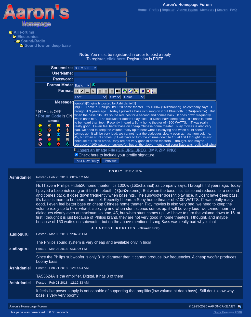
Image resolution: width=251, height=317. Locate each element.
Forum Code (49, 116)
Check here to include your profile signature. (117, 155)
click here (116, 59)
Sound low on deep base (48, 45)
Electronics (28, 37)
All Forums (24, 32)
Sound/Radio (33, 41)
